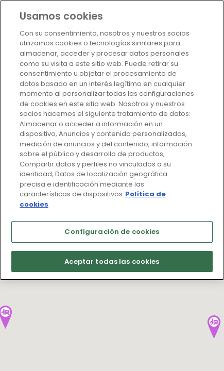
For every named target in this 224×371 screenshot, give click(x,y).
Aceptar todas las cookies (111, 261)
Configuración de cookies (111, 232)
